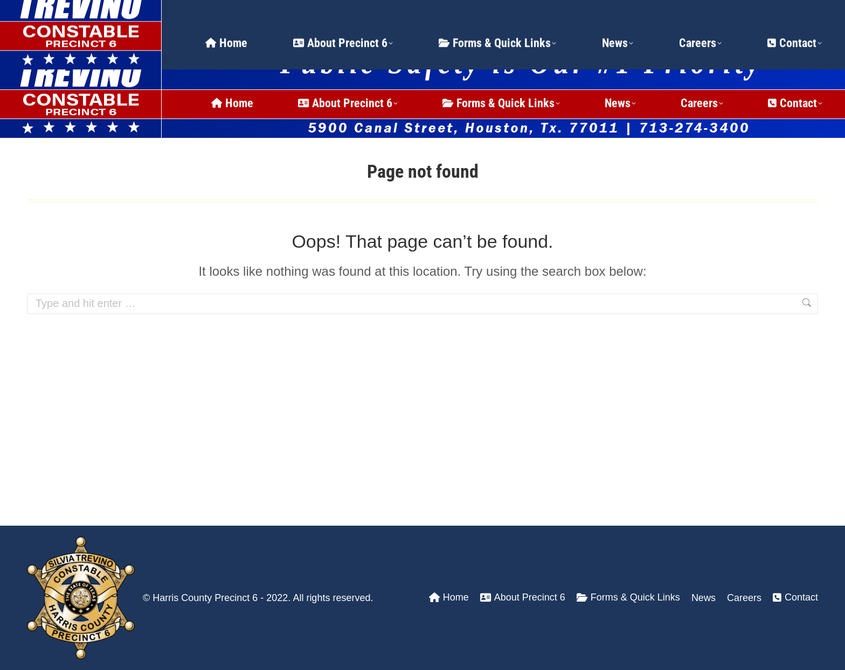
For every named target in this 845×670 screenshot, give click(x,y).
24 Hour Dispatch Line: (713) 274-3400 (139, 13)
